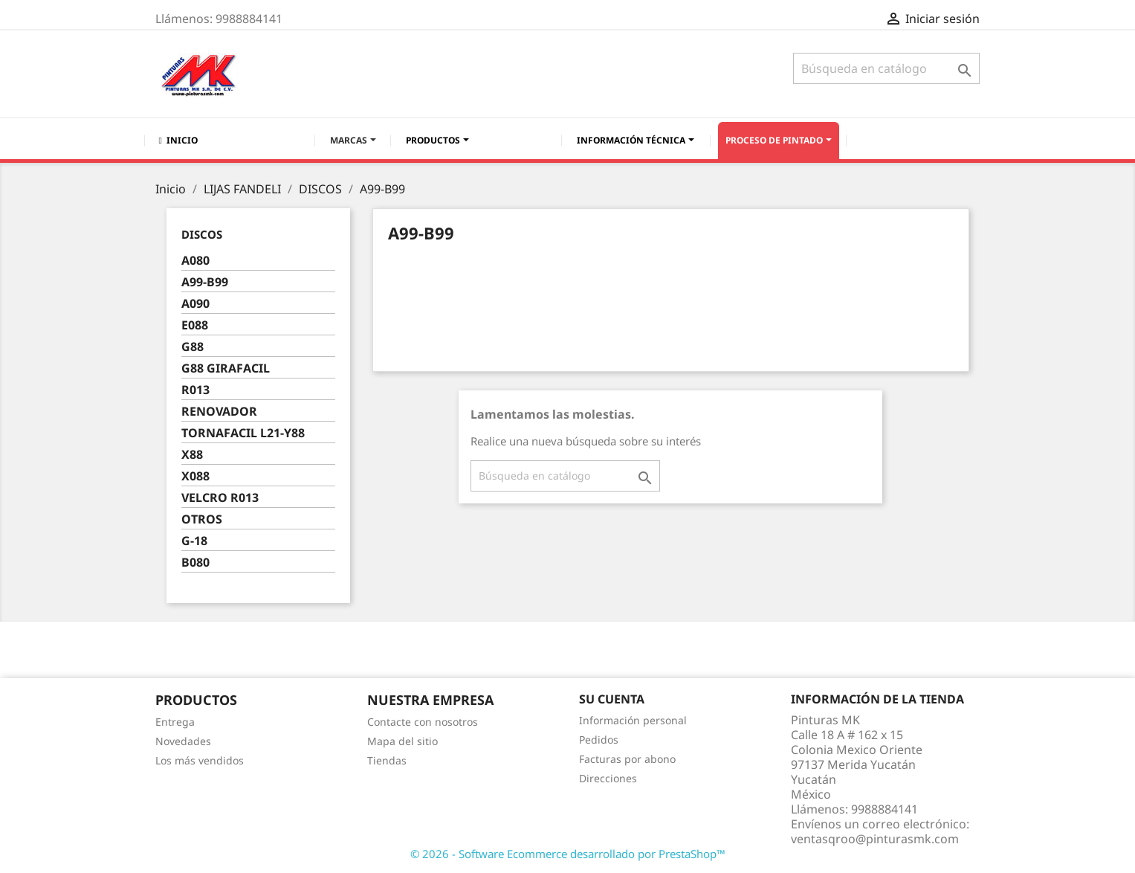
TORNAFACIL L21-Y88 (243, 433)
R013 (195, 390)
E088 (194, 325)
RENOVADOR (219, 411)
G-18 (194, 541)
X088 (195, 476)
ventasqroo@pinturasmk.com (875, 839)
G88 (192, 347)
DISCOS (201, 234)
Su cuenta (611, 699)
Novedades (183, 741)
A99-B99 (204, 282)
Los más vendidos (199, 760)
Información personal (633, 720)
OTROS (201, 519)
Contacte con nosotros (422, 722)
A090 (195, 304)
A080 (195, 260)
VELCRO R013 (220, 498)
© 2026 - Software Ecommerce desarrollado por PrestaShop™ (567, 853)
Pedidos (598, 739)
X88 (192, 455)
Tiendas (387, 760)
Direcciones (608, 778)
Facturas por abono (627, 759)
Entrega (175, 722)
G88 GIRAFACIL (225, 368)
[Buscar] (886, 68)
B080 (195, 562)
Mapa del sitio (402, 741)
